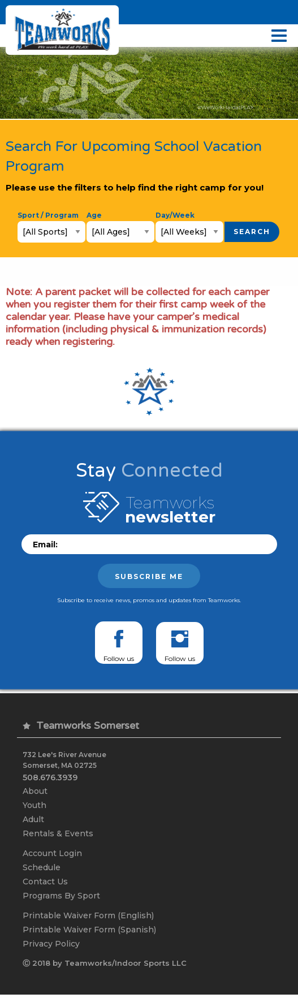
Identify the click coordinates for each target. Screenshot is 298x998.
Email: (45, 544)
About (35, 790)
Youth (34, 805)
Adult (33, 819)
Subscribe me (149, 576)
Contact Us (45, 883)
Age (94, 215)
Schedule (42, 868)
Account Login (52, 854)
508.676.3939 (50, 776)
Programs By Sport (61, 897)
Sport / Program (48, 215)
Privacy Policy (51, 946)
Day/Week (175, 215)
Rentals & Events (58, 833)
